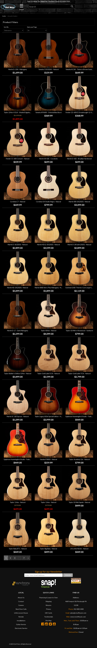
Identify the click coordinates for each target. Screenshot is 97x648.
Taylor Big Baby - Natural (48, 549)
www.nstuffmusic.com (78, 617)
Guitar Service (21, 624)
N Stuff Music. (16, 644)
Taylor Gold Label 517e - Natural (48, 373)
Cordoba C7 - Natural (17, 202)
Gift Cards (48, 613)
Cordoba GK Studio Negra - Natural (48, 202)
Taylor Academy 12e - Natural (79, 459)
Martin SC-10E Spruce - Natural (18, 416)
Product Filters (10, 22)
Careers (21, 605)
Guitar (4, 16)
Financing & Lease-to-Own (48, 597)
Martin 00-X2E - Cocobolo (48, 159)
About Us (21, 597)
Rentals (21, 617)
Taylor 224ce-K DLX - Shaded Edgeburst (18, 112)
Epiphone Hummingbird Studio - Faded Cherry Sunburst (23, 459)
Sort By (6, 27)
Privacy (48, 609)
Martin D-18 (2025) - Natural (17, 245)
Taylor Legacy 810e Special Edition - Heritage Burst (52, 416)
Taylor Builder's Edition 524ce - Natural (17, 373)
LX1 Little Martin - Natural (79, 549)
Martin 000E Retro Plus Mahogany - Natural (50, 288)
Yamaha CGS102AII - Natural (48, 69)
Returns (48, 605)
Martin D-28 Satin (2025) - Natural (79, 245)
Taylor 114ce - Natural (17, 502)
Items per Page (32, 27)
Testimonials (48, 617)
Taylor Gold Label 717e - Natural (79, 373)
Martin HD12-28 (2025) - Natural (48, 245)
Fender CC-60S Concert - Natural (17, 159)
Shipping (49, 601)
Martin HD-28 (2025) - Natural (17, 288)
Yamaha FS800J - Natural (48, 459)
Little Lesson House (21, 613)
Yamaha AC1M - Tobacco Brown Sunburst (80, 69)
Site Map (48, 620)
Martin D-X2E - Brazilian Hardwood (79, 159)
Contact (21, 601)
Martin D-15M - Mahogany (17, 69)
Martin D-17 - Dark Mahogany (17, 331)
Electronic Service (21, 628)
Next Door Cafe (21, 609)
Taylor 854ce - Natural (48, 331)
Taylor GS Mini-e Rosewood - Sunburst (79, 331)
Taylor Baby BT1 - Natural (18, 549)
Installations (21, 620)
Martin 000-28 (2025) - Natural (79, 202)
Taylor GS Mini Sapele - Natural (79, 502)
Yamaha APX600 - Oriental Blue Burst (48, 112)
